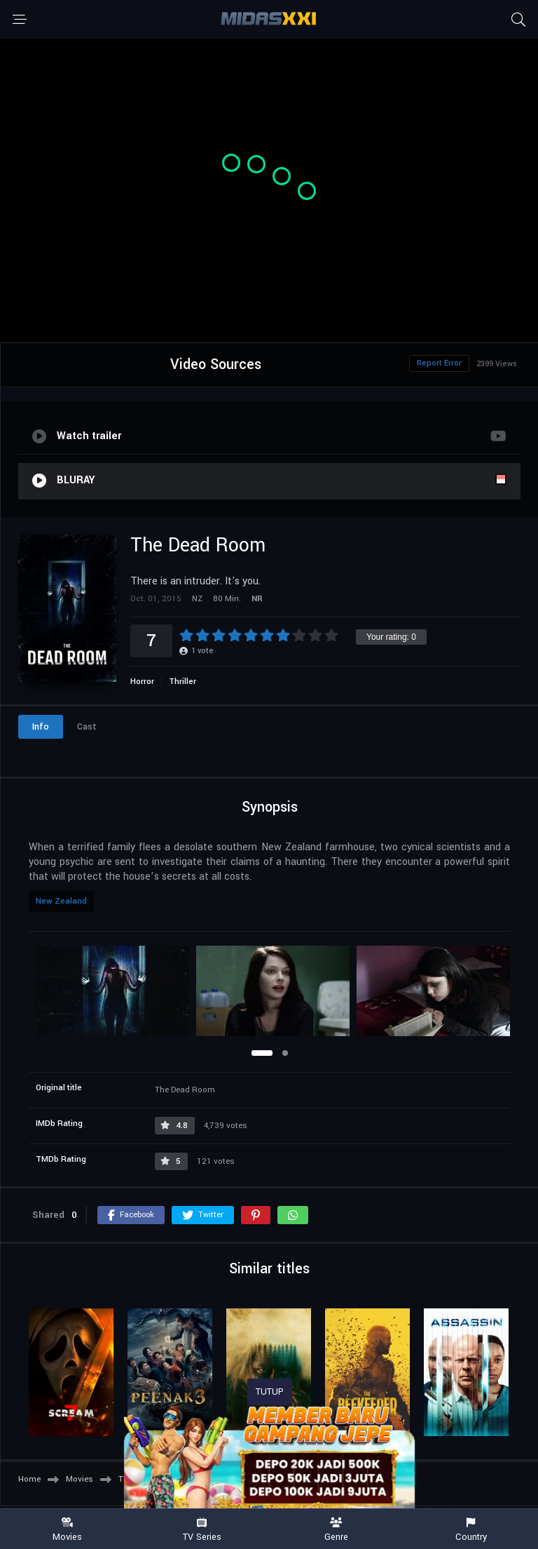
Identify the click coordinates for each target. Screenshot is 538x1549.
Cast (87, 726)
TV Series (201, 1529)
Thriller (182, 681)
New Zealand (61, 901)
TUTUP (270, 1392)
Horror (142, 681)
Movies (67, 1529)
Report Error (439, 363)
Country (471, 1529)
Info (40, 726)
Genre (336, 1529)
